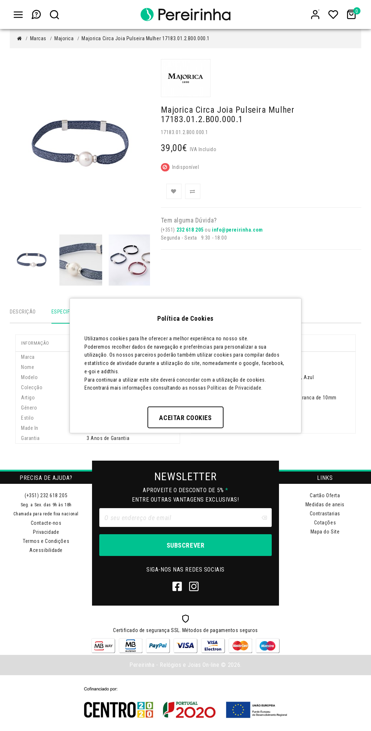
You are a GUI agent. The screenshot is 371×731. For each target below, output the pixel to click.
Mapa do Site (325, 532)
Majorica (64, 38)
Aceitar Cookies (185, 417)
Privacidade (46, 533)
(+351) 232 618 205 (46, 496)
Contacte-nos (46, 524)
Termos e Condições (46, 542)
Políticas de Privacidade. (235, 388)
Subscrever (185, 546)
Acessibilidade (46, 551)
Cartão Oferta (325, 496)
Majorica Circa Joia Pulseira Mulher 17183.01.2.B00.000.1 (145, 38)
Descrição (23, 312)
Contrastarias (325, 514)
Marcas (38, 38)
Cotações (325, 523)
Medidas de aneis (325, 505)
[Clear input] (264, 518)
